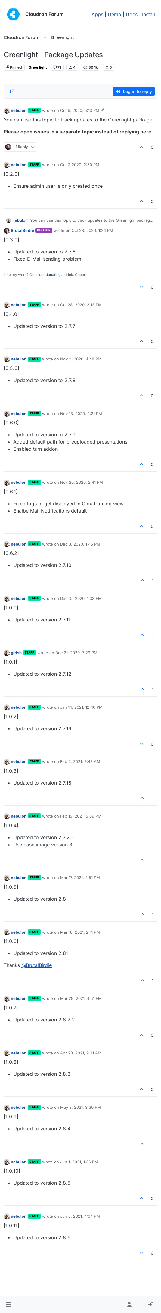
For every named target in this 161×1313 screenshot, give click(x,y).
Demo (114, 14)
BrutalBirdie (22, 230)
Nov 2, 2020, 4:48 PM (80, 359)
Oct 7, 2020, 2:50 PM (79, 164)
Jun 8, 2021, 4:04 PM (80, 1216)
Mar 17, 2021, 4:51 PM (80, 877)
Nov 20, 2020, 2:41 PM (81, 482)
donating (53, 274)
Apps (97, 14)
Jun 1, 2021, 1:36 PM (79, 1161)
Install (148, 14)
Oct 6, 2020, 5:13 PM (79, 110)
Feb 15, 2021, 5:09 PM (80, 816)
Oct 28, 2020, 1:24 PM (92, 230)
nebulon (18, 110)
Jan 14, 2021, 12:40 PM (81, 707)
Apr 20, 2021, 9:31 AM (80, 1053)
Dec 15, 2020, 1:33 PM (81, 598)
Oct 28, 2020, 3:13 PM (81, 304)
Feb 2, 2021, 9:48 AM (80, 761)
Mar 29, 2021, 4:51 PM (81, 998)
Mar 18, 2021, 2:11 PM (80, 932)
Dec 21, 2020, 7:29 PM (76, 652)
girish (16, 652)
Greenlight (38, 67)
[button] (8, 1305)
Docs (132, 14)
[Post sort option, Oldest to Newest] (11, 91)
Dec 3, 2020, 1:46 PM (80, 544)
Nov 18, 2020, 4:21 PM (81, 413)
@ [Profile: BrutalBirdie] (36, 965)
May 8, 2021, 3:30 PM (80, 1107)
